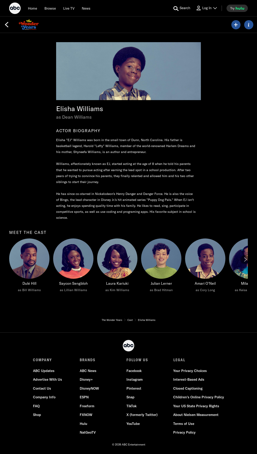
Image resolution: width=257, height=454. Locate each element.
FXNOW (86, 415)
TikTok (131, 406)
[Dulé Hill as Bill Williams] (29, 266)
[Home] (32, 8)
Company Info (44, 397)
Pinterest (133, 388)
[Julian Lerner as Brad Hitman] (161, 266)
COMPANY (42, 360)
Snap (130, 397)
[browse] (50, 8)
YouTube (133, 423)
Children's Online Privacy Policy (198, 397)
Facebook (134, 371)
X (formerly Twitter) (142, 415)
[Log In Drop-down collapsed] (206, 8)
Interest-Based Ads (188, 379)
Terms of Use (183, 423)
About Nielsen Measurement (196, 415)
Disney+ (86, 379)
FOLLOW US (137, 360)
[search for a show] (181, 8)
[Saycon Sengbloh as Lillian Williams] (73, 266)
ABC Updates (44, 371)
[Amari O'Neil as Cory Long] (205, 266)
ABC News (88, 371)
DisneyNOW (89, 388)
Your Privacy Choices (190, 371)
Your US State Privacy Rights (196, 406)
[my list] (236, 24)
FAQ (36, 406)
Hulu (83, 423)
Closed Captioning (187, 388)
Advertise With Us (47, 379)
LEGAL (179, 360)
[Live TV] (68, 8)
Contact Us (42, 388)
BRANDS (88, 360)
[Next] (245, 259)
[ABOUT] (248, 24)
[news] (86, 8)
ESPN (84, 397)
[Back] (7, 24)
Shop (37, 415)
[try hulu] (237, 8)
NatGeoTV (88, 432)
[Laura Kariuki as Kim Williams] (117, 266)
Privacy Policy (184, 432)
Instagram (134, 379)
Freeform (87, 406)
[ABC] (15, 9)
